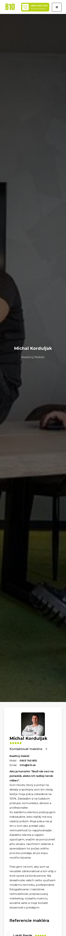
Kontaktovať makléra (29, 749)
